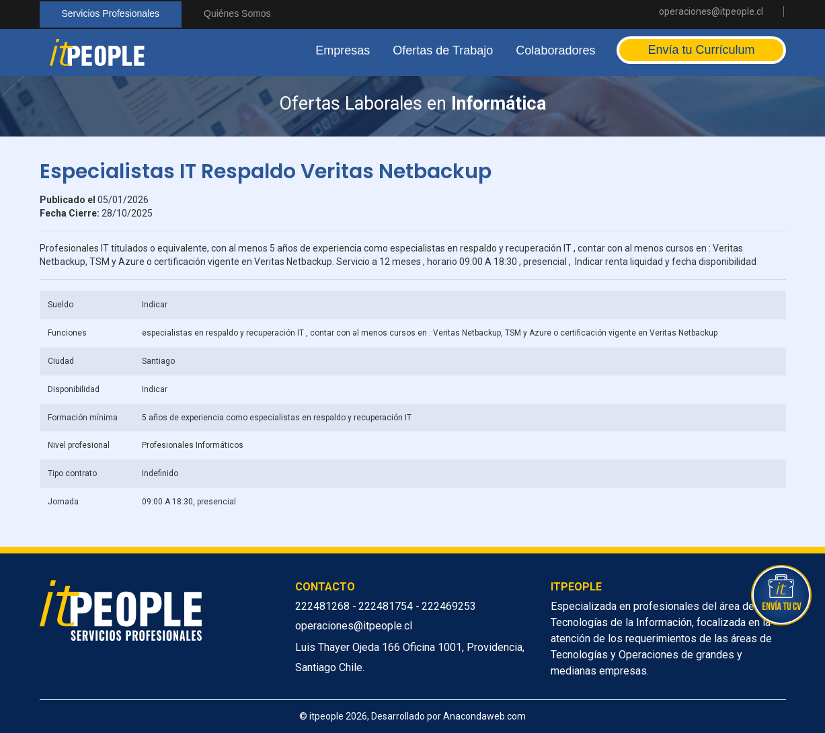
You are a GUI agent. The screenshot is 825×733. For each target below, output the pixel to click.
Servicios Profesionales (111, 13)
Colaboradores (555, 50)
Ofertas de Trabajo (443, 50)
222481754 (387, 606)
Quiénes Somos (237, 13)
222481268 (323, 606)
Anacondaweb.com (484, 716)
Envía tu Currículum (700, 49)
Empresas (342, 50)
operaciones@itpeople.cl (711, 11)
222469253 (449, 606)
